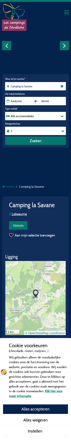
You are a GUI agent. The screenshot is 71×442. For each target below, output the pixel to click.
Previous (6, 45)
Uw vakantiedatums (15, 94)
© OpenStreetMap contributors (45, 333)
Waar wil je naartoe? (15, 79)
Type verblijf (11, 108)
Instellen (35, 431)
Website (18, 225)
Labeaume (18, 214)
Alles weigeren (35, 419)
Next (64, 45)
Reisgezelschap (12, 123)
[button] (35, 293)
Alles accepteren (35, 408)
